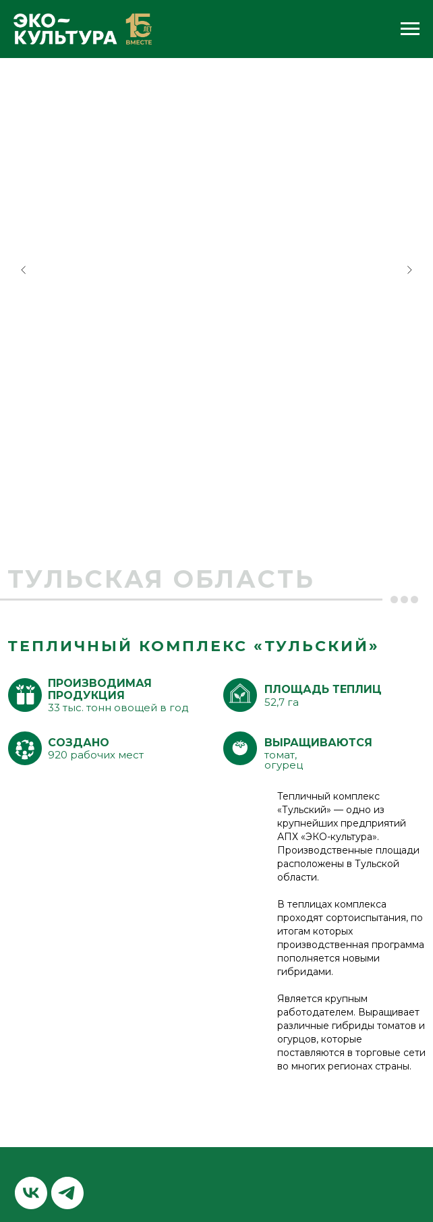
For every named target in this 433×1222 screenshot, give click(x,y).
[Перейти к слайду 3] (230, 519)
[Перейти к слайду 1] (203, 519)
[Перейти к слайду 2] (216, 519)
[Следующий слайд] (409, 270)
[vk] (31, 1193)
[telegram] (67, 1193)
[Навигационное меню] (410, 29)
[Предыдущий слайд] (23, 270)
